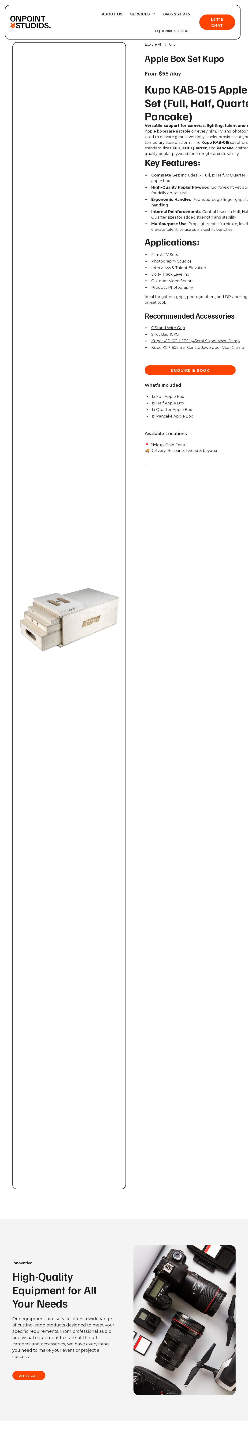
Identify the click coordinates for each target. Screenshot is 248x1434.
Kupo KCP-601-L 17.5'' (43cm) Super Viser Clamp (195, 341)
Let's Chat (217, 22)
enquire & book (190, 370)
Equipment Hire (172, 30)
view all (29, 1375)
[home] (30, 22)
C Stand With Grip (168, 328)
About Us (112, 13)
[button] (142, 13)
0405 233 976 (176, 13)
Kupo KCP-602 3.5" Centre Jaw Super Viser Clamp (197, 347)
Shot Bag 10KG (165, 334)
